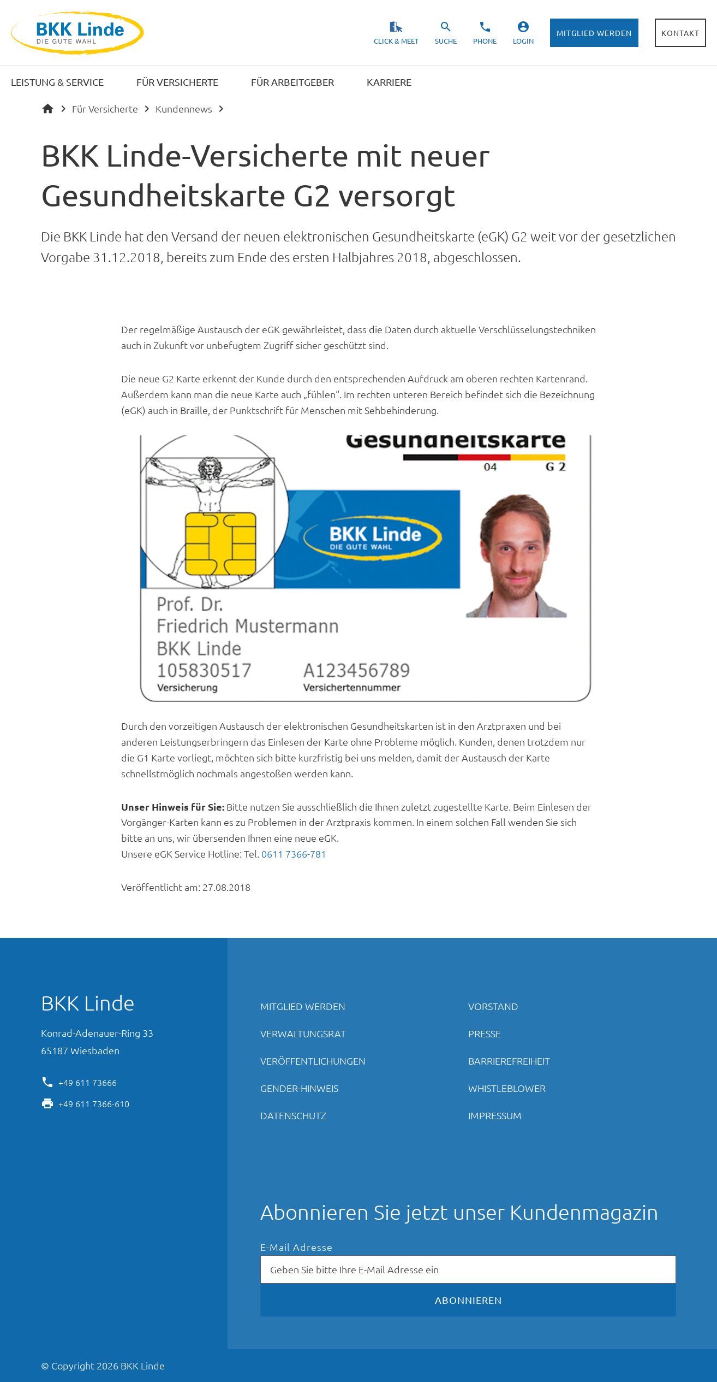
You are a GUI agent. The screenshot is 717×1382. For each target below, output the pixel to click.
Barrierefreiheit (509, 1060)
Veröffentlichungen (313, 1060)
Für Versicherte (105, 108)
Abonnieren (468, 1300)
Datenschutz (293, 1115)
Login (523, 40)
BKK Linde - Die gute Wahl (79, 33)
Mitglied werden (594, 33)
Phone (485, 40)
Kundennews (184, 108)
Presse (484, 1033)
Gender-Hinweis (299, 1088)
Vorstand (493, 1006)
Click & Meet (396, 40)
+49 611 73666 (87, 1081)
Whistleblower (507, 1088)
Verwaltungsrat (303, 1033)
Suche (446, 40)
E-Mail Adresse (296, 1247)
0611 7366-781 (293, 853)
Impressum (495, 1115)
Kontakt (680, 33)
